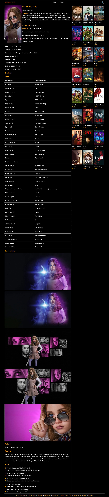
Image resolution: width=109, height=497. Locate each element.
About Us (40, 495)
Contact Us (47, 495)
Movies (55, 2)
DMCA (85, 495)
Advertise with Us (21, 495)
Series (62, 2)
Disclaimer (55, 495)
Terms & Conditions (76, 495)
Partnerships (32, 495)
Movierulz (10, 2)
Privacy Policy (64, 495)
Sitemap (90, 495)
